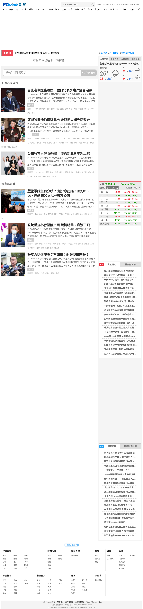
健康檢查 (42, 109)
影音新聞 (7, 575)
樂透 (108, 556)
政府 (132, 9)
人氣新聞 (107, 264)
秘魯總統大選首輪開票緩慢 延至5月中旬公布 (37, 53)
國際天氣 (122, 565)
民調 (44, 143)
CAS (36, 172)
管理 (73, 590)
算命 (96, 556)
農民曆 (103, 53)
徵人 (100, 602)
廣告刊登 (60, 602)
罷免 (71, 143)
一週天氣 (122, 559)
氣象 (121, 551)
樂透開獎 (135, 59)
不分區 (37, 139)
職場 (51, 9)
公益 (83, 587)
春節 (75, 109)
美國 (76, 214)
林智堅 (70, 244)
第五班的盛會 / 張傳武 (114, 522)
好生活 (84, 580)
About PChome (91, 602)
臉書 (29, 113)
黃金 (33, 113)
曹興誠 (32, 143)
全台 (51, 139)
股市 (99, 4)
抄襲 (58, 244)
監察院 (32, 248)
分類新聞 (7, 551)
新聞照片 (41, 575)
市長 (87, 139)
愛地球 (84, 590)
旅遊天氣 (122, 562)
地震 (68, 139)
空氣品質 (114, 59)
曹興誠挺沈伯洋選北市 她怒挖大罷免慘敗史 (58, 120)
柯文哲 (38, 143)
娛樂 (77, 9)
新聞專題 (75, 551)
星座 (64, 9)
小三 (83, 139)
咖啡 (51, 172)
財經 (31, 9)
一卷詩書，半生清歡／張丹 (117, 470)
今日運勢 (113, 53)
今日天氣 (104, 59)
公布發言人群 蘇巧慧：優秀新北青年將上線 (58, 153)
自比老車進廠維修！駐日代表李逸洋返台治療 (59, 90)
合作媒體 (124, 4)
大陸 (138, 9)
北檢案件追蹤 (127, 53)
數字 (55, 214)
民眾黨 (61, 214)
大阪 (57, 109)
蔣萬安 (91, 143)
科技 (37, 9)
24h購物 (106, 4)
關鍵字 (98, 575)
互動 (36, 109)
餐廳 (48, 177)
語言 (89, 172)
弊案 (54, 244)
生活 (90, 9)
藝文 (83, 584)
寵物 (26, 556)
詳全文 (30, 105)
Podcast (41, 172)
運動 (9, 147)
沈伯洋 (55, 143)
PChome (115, 4)
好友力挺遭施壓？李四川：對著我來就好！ (58, 254)
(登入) (138, 4)
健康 (70, 9)
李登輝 (80, 109)
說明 (131, 4)
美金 (81, 214)
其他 (26, 584)
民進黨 (49, 143)
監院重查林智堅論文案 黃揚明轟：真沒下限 (58, 225)
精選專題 (74, 556)
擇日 (96, 562)
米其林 (78, 172)
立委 (66, 143)
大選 (40, 244)
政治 (18, 9)
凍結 (40, 214)
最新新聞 (107, 446)
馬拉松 (53, 177)
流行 (26, 568)
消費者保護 (69, 602)
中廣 (36, 214)
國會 (52, 109)
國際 (44, 9)
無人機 (61, 143)
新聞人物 (52, 551)
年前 (49, 244)
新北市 (61, 172)
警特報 (132, 556)
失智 (78, 139)
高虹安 (14, 147)
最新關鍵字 (99, 580)
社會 (24, 9)
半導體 (56, 139)
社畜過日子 (130, 264)
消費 (105, 9)
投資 (73, 587)
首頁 (5, 9)
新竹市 (64, 244)
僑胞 (48, 109)
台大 (36, 244)
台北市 (62, 139)
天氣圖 (121, 568)
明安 (70, 109)
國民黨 (50, 214)
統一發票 (110, 559)
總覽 (73, 580)
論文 (47, 248)
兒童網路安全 (79, 602)
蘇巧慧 (84, 172)
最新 (4, 556)
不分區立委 (45, 139)
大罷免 (73, 139)
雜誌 (118, 9)
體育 (83, 9)
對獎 (109, 551)
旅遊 (112, 9)
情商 (26, 559)
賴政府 (86, 214)
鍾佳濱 (56, 248)
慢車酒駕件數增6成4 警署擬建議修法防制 (123, 452)
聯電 (75, 143)
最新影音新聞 (130, 446)
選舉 (44, 177)
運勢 (57, 9)
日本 (66, 109)
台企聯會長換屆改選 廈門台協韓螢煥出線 (123, 310)
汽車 (125, 9)
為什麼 (86, 109)
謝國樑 (3, 147)
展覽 (61, 109)
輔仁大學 (33, 177)
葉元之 (85, 143)
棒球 (75, 244)
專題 (11, 9)
